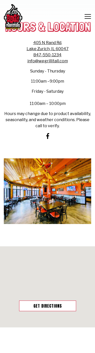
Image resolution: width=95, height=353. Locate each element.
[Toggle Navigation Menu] (88, 16)
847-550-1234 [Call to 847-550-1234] (47, 54)
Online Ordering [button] (47, 334)
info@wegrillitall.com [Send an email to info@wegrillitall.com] (47, 61)
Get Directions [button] (47, 306)
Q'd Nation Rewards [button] (47, 347)
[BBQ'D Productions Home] (13, 16)
